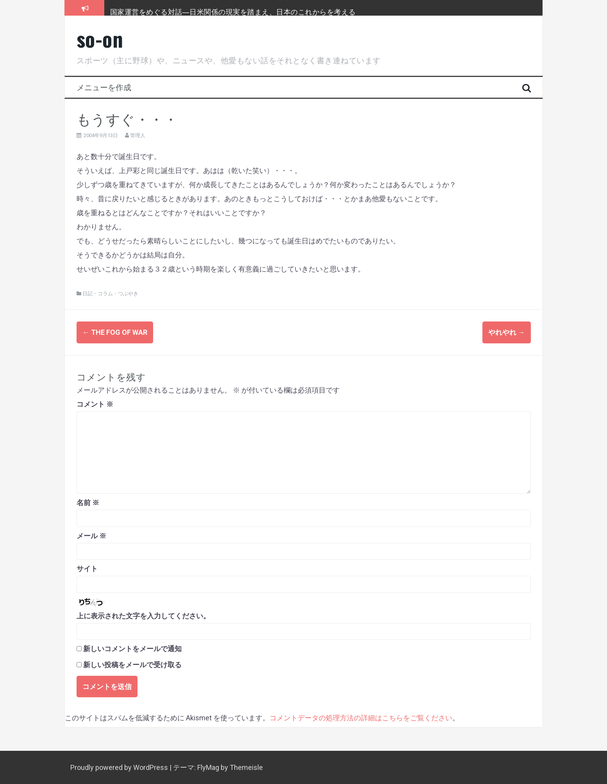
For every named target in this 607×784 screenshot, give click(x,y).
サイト (87, 568)
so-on (100, 38)
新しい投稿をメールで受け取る (132, 665)
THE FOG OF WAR (114, 332)
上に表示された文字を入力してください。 (143, 616)
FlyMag (208, 767)
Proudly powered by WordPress (120, 767)
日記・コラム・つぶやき (110, 293)
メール (91, 535)
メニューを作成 (104, 87)
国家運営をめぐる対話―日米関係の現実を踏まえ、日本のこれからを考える (233, 11)
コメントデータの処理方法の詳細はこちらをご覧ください (361, 718)
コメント (95, 404)
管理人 (137, 135)
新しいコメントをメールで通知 (132, 649)
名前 (88, 502)
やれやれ (506, 332)
